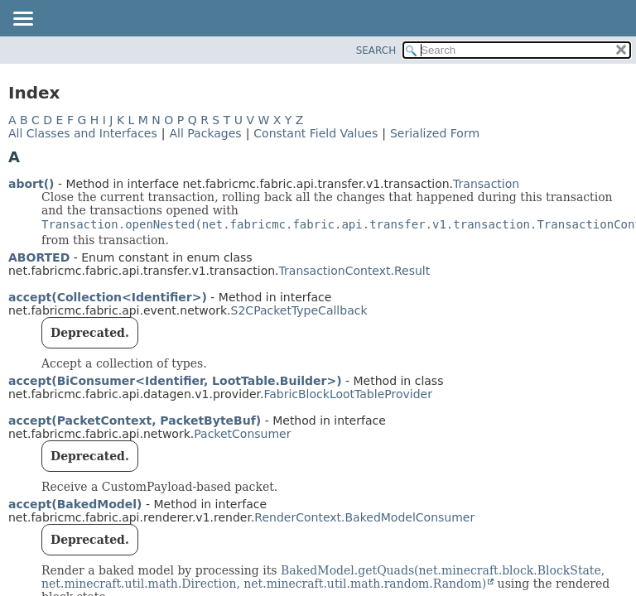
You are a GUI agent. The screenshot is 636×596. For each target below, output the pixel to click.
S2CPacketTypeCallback (299, 310)
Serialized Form (434, 133)
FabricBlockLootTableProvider (347, 394)
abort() (31, 183)
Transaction (486, 183)
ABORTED (39, 257)
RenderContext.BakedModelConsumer (364, 517)
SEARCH (376, 50)
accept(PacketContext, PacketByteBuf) (134, 420)
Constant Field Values (315, 133)
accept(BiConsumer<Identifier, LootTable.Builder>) (175, 380)
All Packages (205, 133)
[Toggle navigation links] (22, 19)
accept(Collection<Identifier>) (107, 297)
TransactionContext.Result (355, 270)
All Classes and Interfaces (82, 133)
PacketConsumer (242, 433)
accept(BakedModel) (75, 504)
